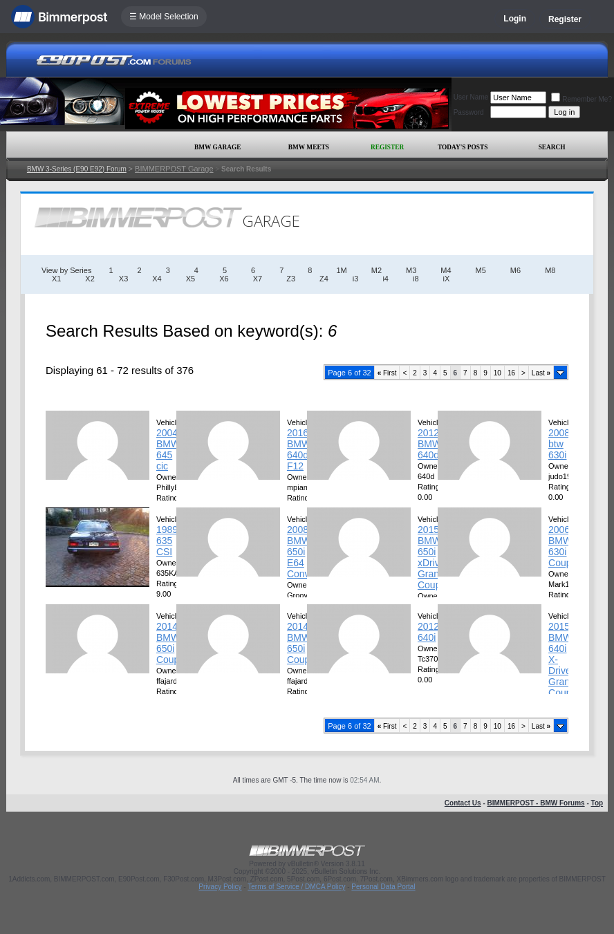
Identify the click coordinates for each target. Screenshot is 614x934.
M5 (481, 270)
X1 (56, 278)
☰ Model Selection (163, 16)
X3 (123, 278)
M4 (445, 270)
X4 (156, 278)
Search (552, 147)
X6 (223, 278)
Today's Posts (462, 147)
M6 (515, 270)
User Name (471, 97)
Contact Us (463, 803)
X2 (89, 278)
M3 (411, 270)
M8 (550, 270)
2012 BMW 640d (429, 443)
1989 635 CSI (167, 540)
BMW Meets (308, 147)
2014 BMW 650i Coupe (170, 643)
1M (341, 270)
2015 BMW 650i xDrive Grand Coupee (435, 557)
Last (541, 373)
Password (469, 112)
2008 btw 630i (559, 443)
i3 (356, 278)
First (387, 373)
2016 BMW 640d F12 (298, 449)
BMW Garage (217, 147)
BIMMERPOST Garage (174, 169)
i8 (416, 278)
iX (446, 278)
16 (511, 373)
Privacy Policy (219, 886)
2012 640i (428, 632)
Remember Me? (581, 99)
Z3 (290, 278)
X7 (257, 278)
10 (497, 373)
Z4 (323, 278)
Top (597, 803)
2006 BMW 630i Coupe (562, 546)
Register (565, 19)
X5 (190, 278)
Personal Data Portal (383, 886)
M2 (376, 270)
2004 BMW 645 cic (168, 449)
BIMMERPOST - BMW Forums (536, 803)
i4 (385, 278)
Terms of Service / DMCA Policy (296, 886)
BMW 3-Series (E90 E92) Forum (77, 169)
